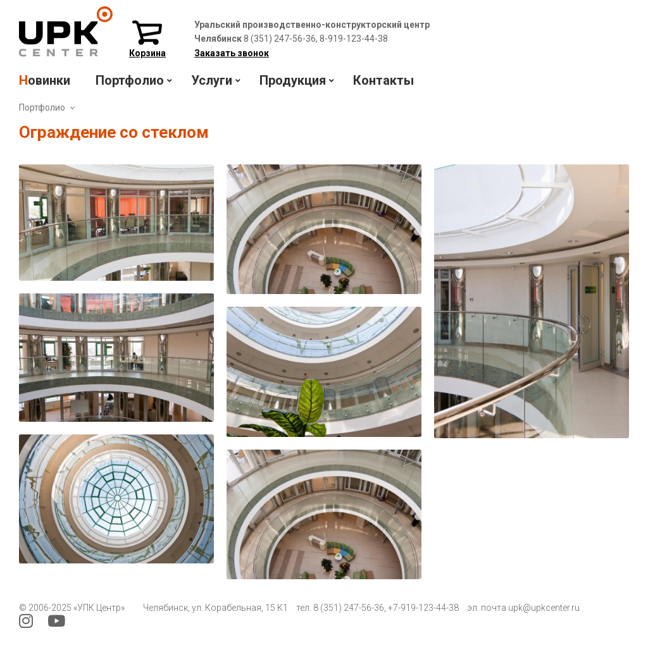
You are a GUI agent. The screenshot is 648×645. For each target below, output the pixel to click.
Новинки (44, 80)
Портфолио (42, 107)
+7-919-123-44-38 (423, 608)
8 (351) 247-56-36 (348, 608)
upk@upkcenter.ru (544, 608)
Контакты (383, 80)
